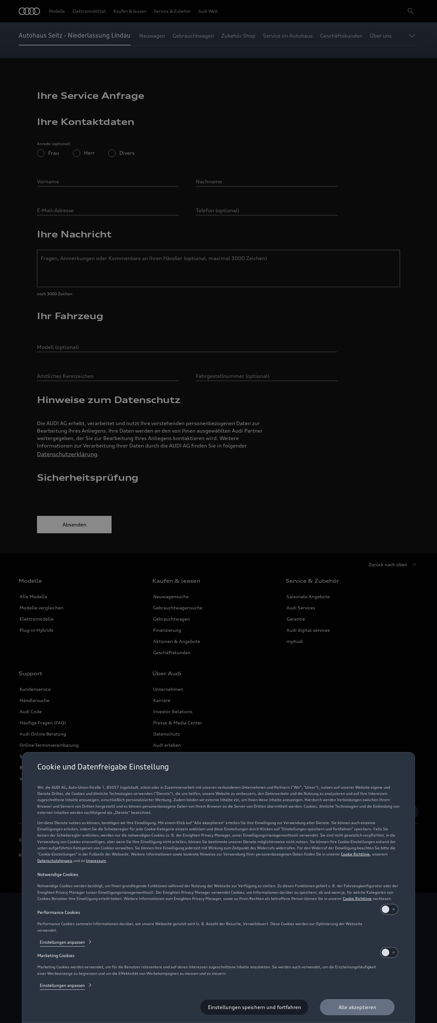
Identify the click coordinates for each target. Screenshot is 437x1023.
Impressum (96, 860)
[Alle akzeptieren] (357, 1007)
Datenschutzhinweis (54, 860)
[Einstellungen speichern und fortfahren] (254, 1007)
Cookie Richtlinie (355, 854)
